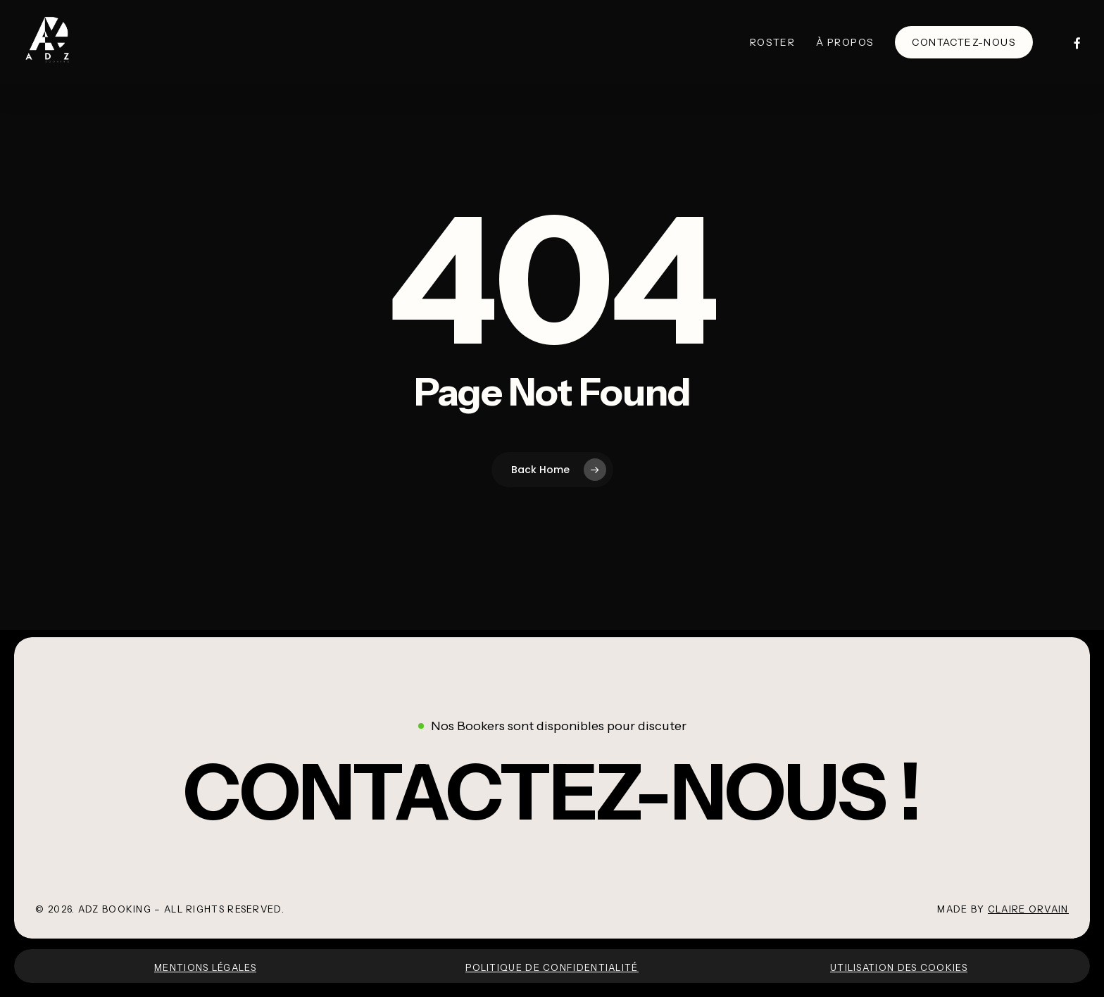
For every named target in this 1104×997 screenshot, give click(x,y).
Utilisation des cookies (898, 967)
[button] (552, 792)
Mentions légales (205, 967)
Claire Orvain (1028, 909)
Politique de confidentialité (551, 967)
